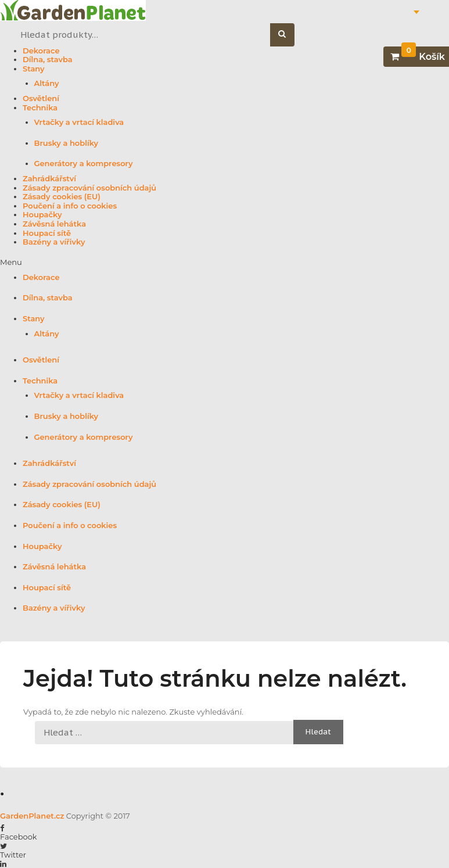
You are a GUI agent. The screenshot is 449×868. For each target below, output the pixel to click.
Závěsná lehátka (54, 224)
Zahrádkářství (49, 178)
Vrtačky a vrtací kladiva (79, 122)
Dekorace (41, 50)
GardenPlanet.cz (32, 815)
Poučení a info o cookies (70, 206)
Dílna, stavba (48, 59)
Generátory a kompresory (83, 163)
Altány (46, 83)
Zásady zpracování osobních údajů (89, 188)
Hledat (288, 35)
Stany (34, 68)
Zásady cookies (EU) (61, 196)
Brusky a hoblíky (66, 143)
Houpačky (42, 214)
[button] (224, 262)
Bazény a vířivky (54, 242)
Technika (40, 107)
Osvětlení (41, 98)
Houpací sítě (47, 233)
